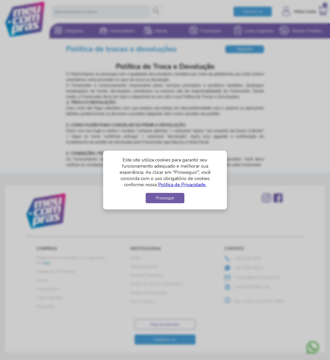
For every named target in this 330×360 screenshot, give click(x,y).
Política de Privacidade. (182, 185)
